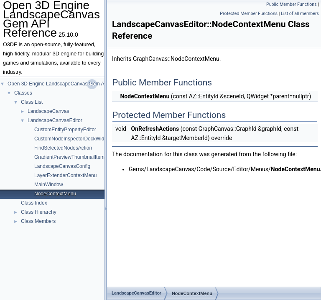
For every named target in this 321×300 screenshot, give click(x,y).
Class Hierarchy (38, 212)
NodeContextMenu (55, 194)
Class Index (34, 203)
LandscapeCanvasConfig (62, 166)
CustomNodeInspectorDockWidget (72, 139)
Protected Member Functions (249, 13)
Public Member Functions (291, 4)
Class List (32, 102)
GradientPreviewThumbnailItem (69, 157)
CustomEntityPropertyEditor (65, 129)
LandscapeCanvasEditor (55, 120)
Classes (23, 93)
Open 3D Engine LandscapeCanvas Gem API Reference (71, 84)
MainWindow (48, 185)
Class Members (38, 221)
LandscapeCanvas (48, 111)
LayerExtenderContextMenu (65, 175)
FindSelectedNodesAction (63, 148)
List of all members (300, 13)
